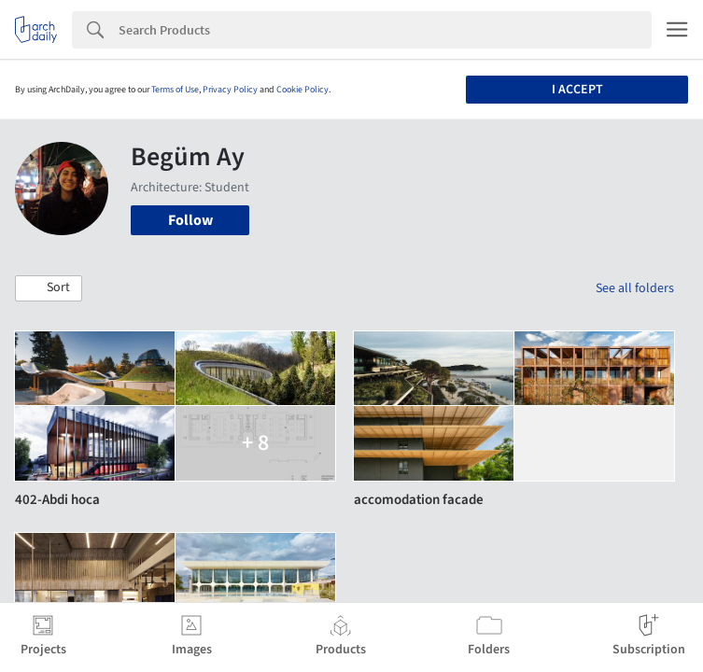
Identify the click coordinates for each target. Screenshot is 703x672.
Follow (190, 220)
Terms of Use (175, 89)
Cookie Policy (302, 89)
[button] (48, 288)
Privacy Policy (230, 89)
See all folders (635, 288)
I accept (577, 89)
